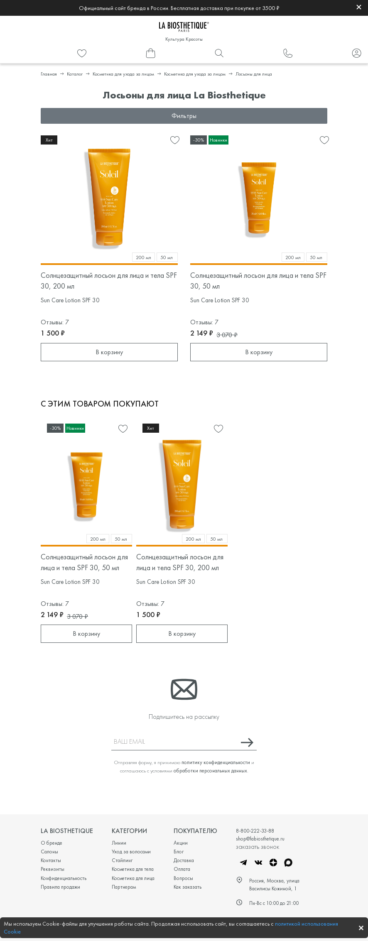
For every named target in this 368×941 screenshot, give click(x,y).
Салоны (49, 851)
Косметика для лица (133, 878)
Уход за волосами (131, 851)
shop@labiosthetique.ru (260, 838)
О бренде (51, 842)
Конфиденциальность (63, 878)
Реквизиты (52, 868)
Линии (119, 842)
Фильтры (184, 115)
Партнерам (124, 886)
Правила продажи (60, 886)
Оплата (182, 868)
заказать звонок (257, 846)
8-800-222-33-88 (255, 830)
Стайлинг (122, 860)
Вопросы (183, 878)
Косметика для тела (133, 868)
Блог (179, 851)
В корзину (109, 352)
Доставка (184, 860)
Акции (181, 842)
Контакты (51, 860)
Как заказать (187, 886)
